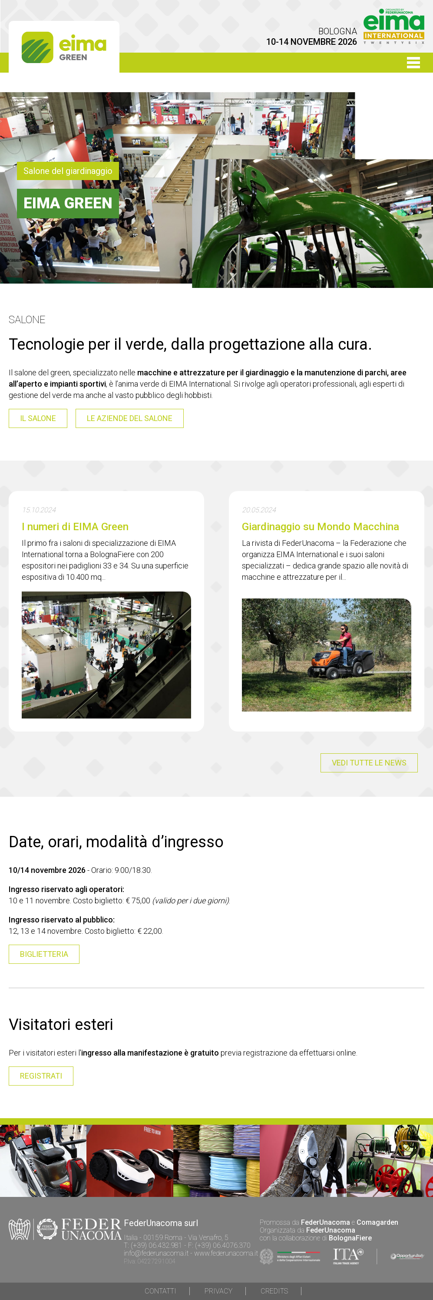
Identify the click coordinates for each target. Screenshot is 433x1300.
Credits (274, 1291)
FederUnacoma (325, 1222)
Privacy (218, 1291)
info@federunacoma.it (156, 1253)
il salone (38, 418)
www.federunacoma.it (226, 1253)
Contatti (160, 1291)
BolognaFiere (350, 1238)
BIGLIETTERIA (44, 954)
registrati (41, 1075)
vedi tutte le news (369, 762)
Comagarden (377, 1222)
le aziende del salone (129, 418)
